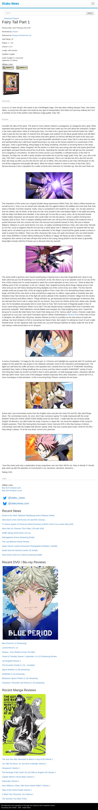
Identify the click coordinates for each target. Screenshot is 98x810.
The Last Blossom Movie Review (15, 542)
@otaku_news (16, 497)
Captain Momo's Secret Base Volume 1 (18, 777)
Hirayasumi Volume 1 (11, 768)
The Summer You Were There (14, 799)
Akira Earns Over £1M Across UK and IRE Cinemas (23, 520)
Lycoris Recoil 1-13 (10, 648)
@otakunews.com (18, 503)
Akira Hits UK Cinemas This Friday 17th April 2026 (23, 528)
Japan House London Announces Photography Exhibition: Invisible (29, 546)
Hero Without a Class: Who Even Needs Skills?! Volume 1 (26, 785)
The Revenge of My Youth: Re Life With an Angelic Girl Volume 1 (29, 772)
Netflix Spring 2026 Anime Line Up (16, 533)
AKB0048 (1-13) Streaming (13, 674)
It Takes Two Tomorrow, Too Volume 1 (17, 794)
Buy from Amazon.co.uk (12, 490)
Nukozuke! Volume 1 (10, 781)
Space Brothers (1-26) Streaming (15, 670)
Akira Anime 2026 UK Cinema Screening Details (22, 555)
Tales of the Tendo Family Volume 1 (17, 790)
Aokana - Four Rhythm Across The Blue (18, 652)
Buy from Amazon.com (11, 488)
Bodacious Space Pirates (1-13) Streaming (20, 678)
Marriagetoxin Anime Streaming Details (18, 537)
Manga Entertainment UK (21, 35)
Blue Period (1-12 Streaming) (14, 643)
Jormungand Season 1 (11, 661)
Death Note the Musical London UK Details (20, 550)
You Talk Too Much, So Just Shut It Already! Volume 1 (24, 764)
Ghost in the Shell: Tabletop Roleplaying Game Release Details (28, 515)
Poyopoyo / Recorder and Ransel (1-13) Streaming (23, 683)
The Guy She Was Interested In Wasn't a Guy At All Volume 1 (27, 759)
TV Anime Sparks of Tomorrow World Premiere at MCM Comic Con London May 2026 (37, 524)
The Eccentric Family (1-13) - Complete (18, 665)
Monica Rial (73, 315)
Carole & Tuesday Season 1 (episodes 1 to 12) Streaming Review (29, 656)
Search (90, 13)
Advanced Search (11, 18)
